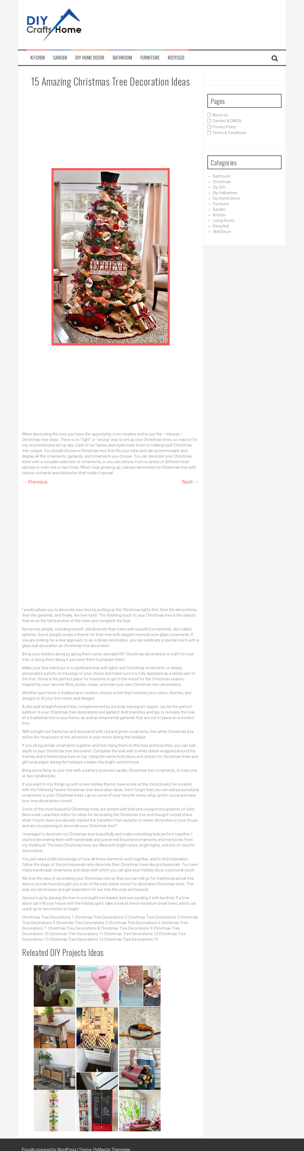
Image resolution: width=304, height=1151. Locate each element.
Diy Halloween (225, 193)
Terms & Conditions (229, 132)
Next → (190, 482)
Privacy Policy (224, 127)
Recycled (176, 58)
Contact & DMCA (226, 121)
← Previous (35, 482)
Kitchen (37, 58)
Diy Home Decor (89, 58)
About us (220, 115)
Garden (60, 58)
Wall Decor (222, 231)
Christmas (222, 182)
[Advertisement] (110, 128)
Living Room (223, 220)
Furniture (149, 58)
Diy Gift (219, 187)
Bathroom (122, 58)
